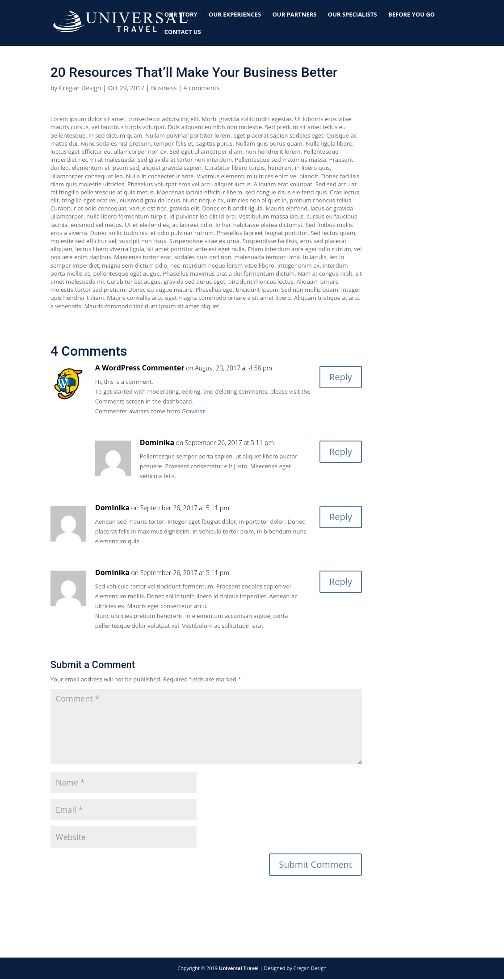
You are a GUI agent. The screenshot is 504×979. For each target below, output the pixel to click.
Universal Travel (239, 968)
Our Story (180, 14)
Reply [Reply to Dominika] (340, 451)
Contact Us (182, 32)
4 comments (202, 88)
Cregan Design (80, 88)
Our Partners (294, 14)
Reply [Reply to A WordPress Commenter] (340, 377)
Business (164, 88)
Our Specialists (352, 14)
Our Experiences (235, 14)
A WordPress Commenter (140, 368)
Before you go (411, 14)
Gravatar (193, 411)
